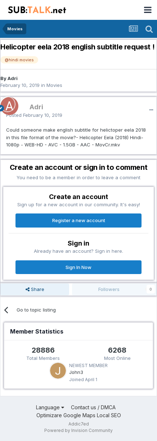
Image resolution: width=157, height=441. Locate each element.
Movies (54, 85)
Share (35, 289)
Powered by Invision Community (78, 430)
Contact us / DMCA (93, 407)
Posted (34, 115)
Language (50, 407)
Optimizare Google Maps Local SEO (78, 415)
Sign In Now (78, 267)
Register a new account (78, 220)
